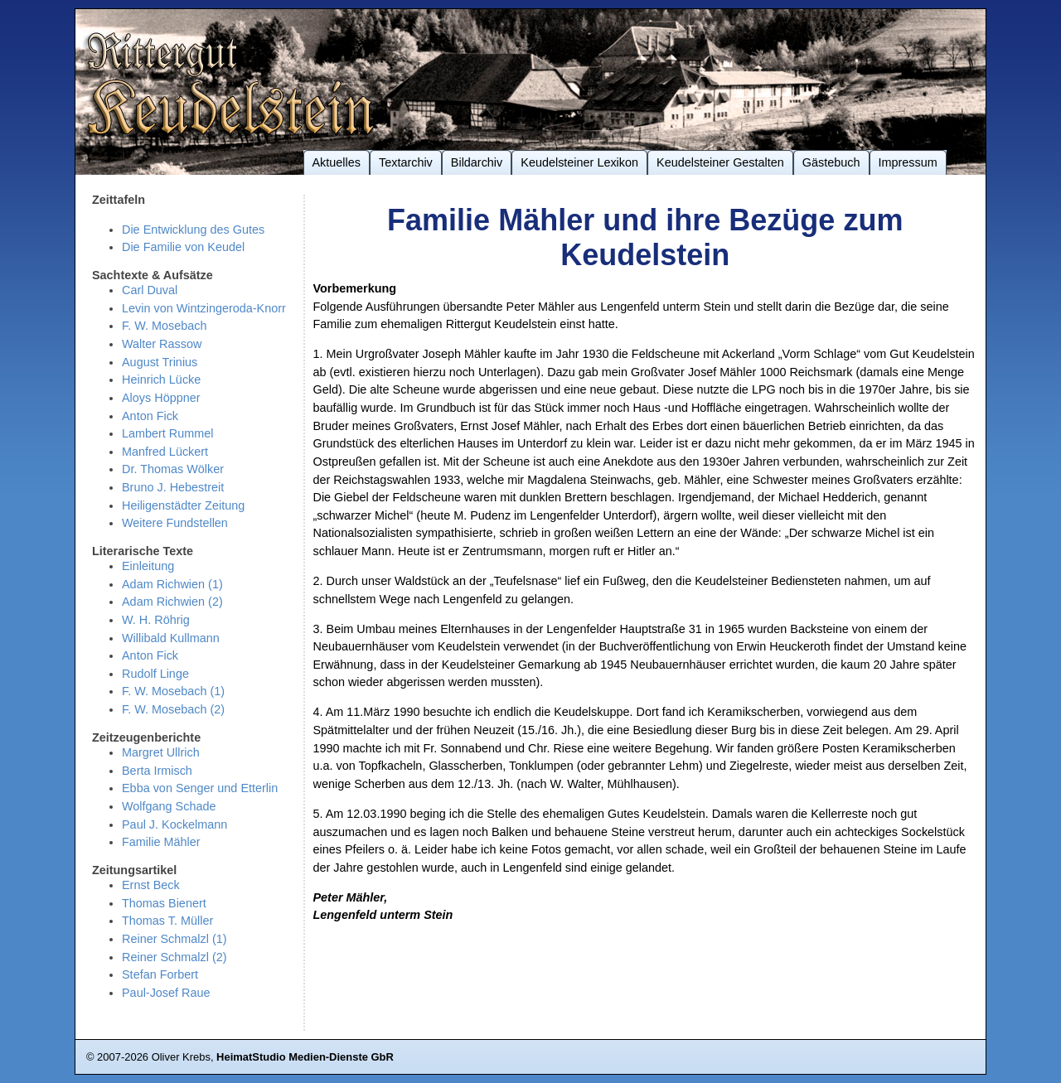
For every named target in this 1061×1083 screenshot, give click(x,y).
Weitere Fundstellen (175, 522)
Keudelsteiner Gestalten (720, 162)
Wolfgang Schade (169, 806)
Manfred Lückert (165, 451)
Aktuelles (336, 162)
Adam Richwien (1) (172, 584)
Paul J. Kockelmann (174, 824)
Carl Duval (149, 290)
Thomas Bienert (164, 903)
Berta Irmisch (157, 770)
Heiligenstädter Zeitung (183, 505)
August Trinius (159, 362)
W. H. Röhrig (156, 619)
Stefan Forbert (160, 974)
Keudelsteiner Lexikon (579, 162)
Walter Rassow (161, 344)
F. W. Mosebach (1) (173, 691)
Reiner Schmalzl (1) (174, 938)
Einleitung (148, 566)
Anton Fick (150, 416)
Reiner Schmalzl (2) (174, 957)
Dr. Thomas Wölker (173, 469)
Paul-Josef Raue (166, 992)
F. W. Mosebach (164, 325)
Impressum (908, 162)
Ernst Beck (151, 885)
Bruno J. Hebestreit (173, 487)
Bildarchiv (476, 162)
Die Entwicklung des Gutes (193, 229)
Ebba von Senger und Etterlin (200, 788)
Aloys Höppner (161, 397)
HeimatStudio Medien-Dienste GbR (305, 1057)
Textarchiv (406, 162)
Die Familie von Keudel (183, 247)
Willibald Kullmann (171, 638)
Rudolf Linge (155, 673)
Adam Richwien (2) (172, 601)
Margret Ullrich (161, 752)
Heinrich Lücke (161, 379)
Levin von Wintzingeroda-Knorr (204, 308)
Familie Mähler (161, 842)
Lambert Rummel (167, 433)
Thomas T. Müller (167, 920)
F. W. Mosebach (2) (173, 709)
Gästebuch (831, 162)
